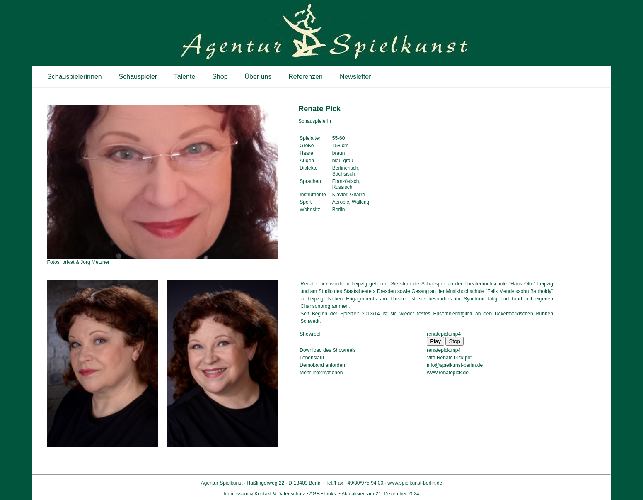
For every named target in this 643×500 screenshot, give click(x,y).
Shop (220, 76)
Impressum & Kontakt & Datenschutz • (266, 494)
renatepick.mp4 (444, 334)
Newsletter (355, 76)
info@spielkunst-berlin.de (455, 365)
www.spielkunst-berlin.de (414, 483)
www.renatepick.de (448, 373)
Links (330, 494)
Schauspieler (138, 76)
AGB (314, 494)
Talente (184, 76)
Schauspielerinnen (75, 76)
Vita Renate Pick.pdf (449, 358)
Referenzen (306, 76)
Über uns (258, 76)
